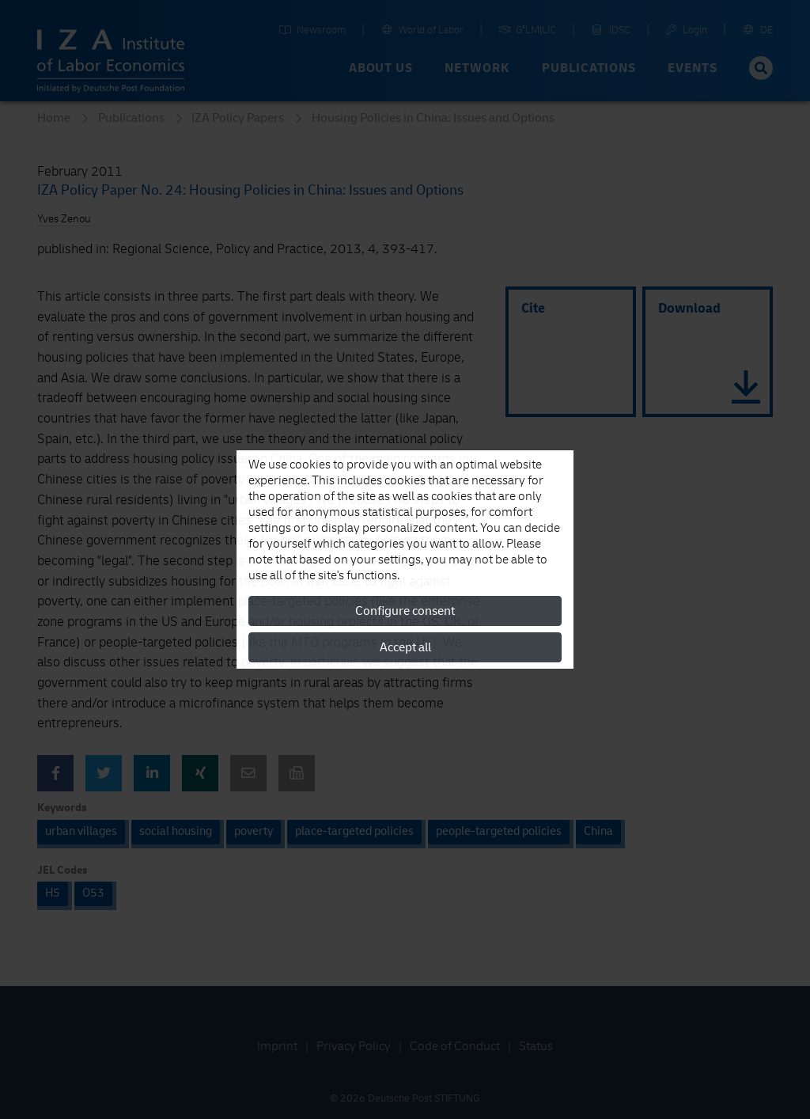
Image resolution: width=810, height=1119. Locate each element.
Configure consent (405, 611)
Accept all (405, 647)
